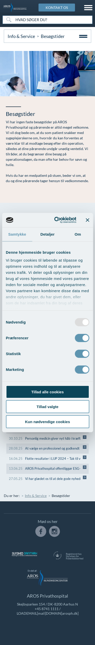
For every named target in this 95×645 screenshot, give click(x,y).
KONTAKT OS (57, 7)
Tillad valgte (47, 407)
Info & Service (21, 36)
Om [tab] (78, 234)
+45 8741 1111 (47, 609)
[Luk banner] (87, 220)
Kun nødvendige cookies (47, 421)
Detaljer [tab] (48, 234)
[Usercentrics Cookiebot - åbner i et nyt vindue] (56, 220)
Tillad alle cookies (47, 391)
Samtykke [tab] (17, 234)
